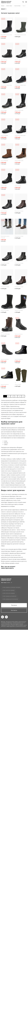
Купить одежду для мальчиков (10, 599)
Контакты (14, 610)
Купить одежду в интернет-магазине (11, 587)
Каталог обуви (9, 5)
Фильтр (3, 9)
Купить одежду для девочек (9, 596)
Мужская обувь (17, 5)
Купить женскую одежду (8, 590)
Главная (2, 5)
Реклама (14, 605)
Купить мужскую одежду (8, 593)
